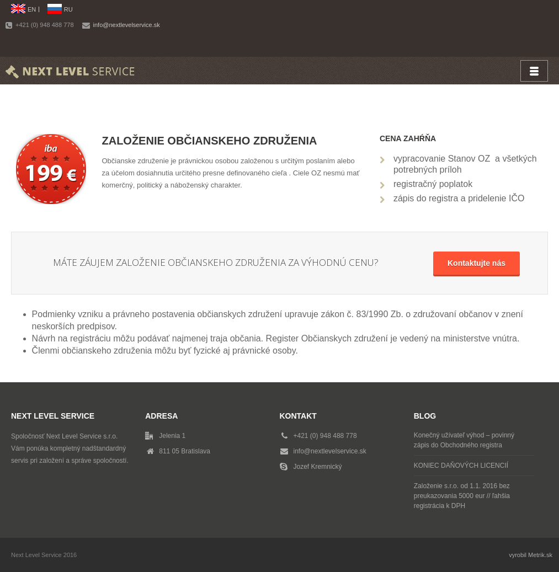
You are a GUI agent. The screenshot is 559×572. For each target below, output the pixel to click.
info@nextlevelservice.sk (126, 25)
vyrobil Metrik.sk (530, 555)
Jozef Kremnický (318, 467)
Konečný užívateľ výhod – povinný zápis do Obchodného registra (464, 440)
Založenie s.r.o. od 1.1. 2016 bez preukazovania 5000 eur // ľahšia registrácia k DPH (462, 496)
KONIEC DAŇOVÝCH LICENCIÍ (461, 465)
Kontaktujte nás (476, 263)
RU (68, 9)
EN (32, 9)
